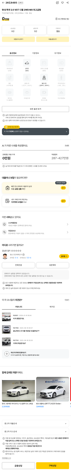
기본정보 (35, 53)
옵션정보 (13, 53)
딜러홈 (63, 256)
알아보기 (35, 187)
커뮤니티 (18, 307)
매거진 (52, 307)
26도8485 (15, 2)
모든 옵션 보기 (35, 109)
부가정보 (57, 53)
